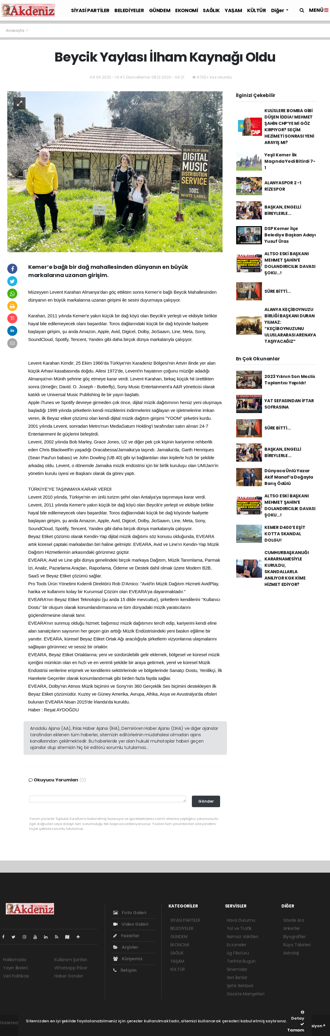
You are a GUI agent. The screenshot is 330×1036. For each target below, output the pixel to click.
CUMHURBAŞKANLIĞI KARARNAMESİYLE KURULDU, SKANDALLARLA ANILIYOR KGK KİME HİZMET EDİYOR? (286, 568)
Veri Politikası (16, 976)
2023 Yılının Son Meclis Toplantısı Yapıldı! (289, 379)
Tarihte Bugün (241, 961)
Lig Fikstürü (238, 953)
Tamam (295, 1027)
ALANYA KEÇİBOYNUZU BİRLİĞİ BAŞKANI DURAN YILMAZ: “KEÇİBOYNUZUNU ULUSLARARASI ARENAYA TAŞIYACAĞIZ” (290, 325)
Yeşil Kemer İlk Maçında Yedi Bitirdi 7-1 (289, 161)
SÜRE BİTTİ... (277, 291)
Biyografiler (294, 937)
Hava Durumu (241, 920)
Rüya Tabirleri (297, 945)
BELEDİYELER (129, 10)
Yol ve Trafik (239, 928)
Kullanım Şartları (70, 960)
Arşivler (125, 947)
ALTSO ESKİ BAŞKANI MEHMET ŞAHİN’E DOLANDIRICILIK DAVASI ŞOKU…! (289, 263)
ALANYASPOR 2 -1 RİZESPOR (282, 186)
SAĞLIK (211, 10)
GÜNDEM (160, 10)
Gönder (206, 801)
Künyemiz (127, 959)
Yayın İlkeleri (15, 968)
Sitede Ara (293, 920)
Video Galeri (130, 924)
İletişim (124, 970)
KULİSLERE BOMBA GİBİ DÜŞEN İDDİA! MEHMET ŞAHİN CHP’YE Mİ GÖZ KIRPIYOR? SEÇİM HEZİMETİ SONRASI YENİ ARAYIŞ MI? (289, 126)
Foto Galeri (129, 913)
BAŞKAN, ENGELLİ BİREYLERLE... (282, 210)
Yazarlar (126, 936)
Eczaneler (237, 945)
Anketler (291, 928)
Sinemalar (237, 969)
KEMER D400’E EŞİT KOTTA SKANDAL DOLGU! (284, 533)
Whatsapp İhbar (70, 968)
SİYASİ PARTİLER (90, 10)
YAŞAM (233, 10)
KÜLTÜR (256, 10)
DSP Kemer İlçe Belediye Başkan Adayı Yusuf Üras (290, 235)
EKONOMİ (186, 10)
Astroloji (291, 953)
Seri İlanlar (237, 977)
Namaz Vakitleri (242, 937)
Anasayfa (15, 30)
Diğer (278, 10)
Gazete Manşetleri (245, 994)
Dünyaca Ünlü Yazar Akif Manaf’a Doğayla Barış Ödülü (288, 477)
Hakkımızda (14, 960)
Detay (297, 1015)
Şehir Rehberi (240, 986)
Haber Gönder (68, 976)
